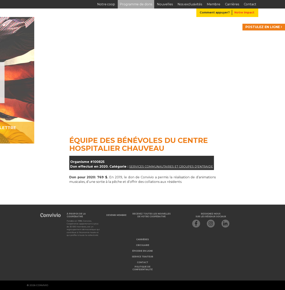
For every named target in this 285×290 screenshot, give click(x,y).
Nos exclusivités (190, 4)
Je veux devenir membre (102, 127)
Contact (250, 4)
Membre (213, 4)
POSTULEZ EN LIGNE (263, 27)
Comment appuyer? (215, 12)
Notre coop (106, 4)
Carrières (232, 4)
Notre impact (244, 12)
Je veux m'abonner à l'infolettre (194, 127)
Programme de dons (136, 4)
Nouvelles (165, 4)
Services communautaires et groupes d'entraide (171, 166)
